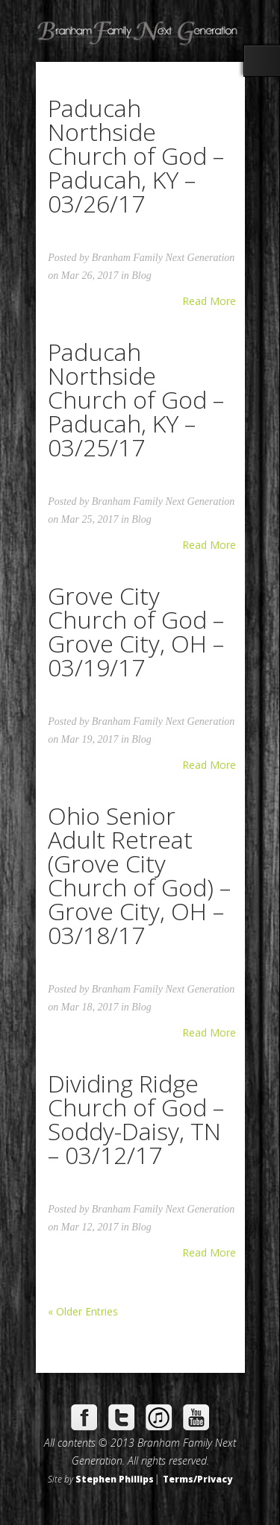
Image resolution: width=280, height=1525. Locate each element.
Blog (141, 275)
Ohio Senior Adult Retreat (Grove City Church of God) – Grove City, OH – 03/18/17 (139, 875)
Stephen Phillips (114, 1479)
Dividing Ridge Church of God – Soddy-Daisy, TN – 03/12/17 (136, 1119)
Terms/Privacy (197, 1479)
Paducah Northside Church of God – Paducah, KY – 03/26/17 (136, 155)
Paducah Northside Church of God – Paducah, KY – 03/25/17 (136, 399)
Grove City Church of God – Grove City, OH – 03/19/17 (136, 631)
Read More (209, 301)
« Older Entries (83, 1311)
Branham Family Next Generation (163, 257)
